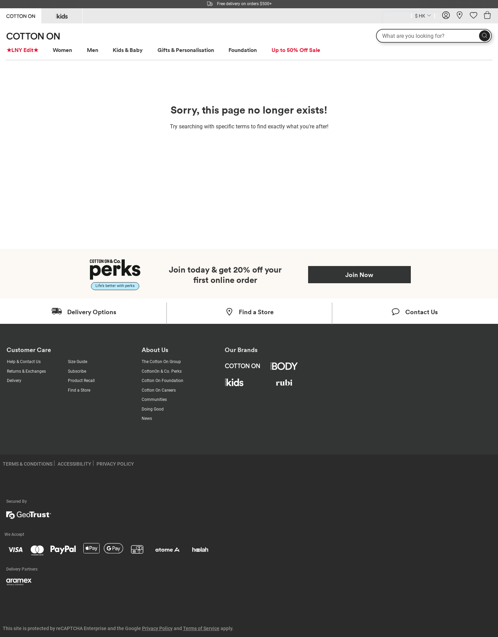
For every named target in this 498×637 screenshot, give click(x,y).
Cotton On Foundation (162, 380)
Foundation (242, 50)
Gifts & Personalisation (185, 50)
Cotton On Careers (159, 390)
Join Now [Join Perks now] (359, 274)
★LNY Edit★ (22, 50)
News (147, 418)
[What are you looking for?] (434, 36)
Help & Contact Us (24, 361)
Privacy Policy (157, 628)
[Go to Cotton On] (20, 15)
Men (92, 50)
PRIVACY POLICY (115, 464)
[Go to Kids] (61, 15)
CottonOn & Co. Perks (162, 371)
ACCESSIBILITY (74, 464)
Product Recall (81, 380)
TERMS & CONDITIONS (27, 464)
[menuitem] (29, 50)
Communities (154, 399)
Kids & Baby (128, 50)
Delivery (14, 380)
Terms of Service (201, 628)
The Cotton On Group (161, 361)
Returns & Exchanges (26, 371)
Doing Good (153, 409)
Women (62, 50)
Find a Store (79, 390)
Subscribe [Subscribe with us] (77, 371)
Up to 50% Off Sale (296, 50)
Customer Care (29, 350)
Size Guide (77, 361)
